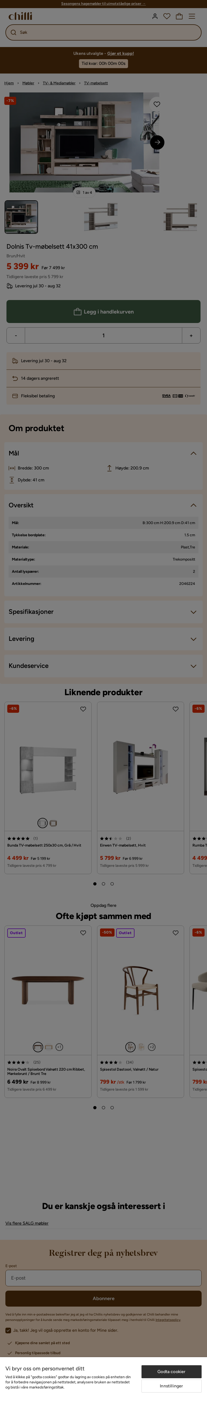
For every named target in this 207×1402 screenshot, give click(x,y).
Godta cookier (171, 1371)
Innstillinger (171, 1385)
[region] (103, 1379)
